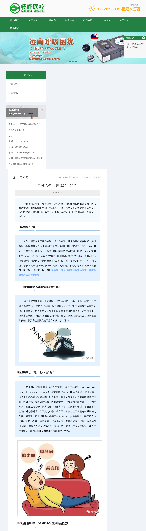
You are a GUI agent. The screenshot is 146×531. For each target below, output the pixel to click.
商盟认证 (124, 20)
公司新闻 (15, 83)
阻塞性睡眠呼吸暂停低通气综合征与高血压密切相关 (77, 495)
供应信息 (69, 20)
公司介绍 (33, 20)
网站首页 (14, 20)
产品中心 (51, 20)
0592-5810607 (45, 517)
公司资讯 (87, 20)
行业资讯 (15, 91)
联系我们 (14, 28)
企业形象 (106, 20)
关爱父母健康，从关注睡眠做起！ (69, 500)
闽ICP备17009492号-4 (93, 522)
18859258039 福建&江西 (118, 9)
